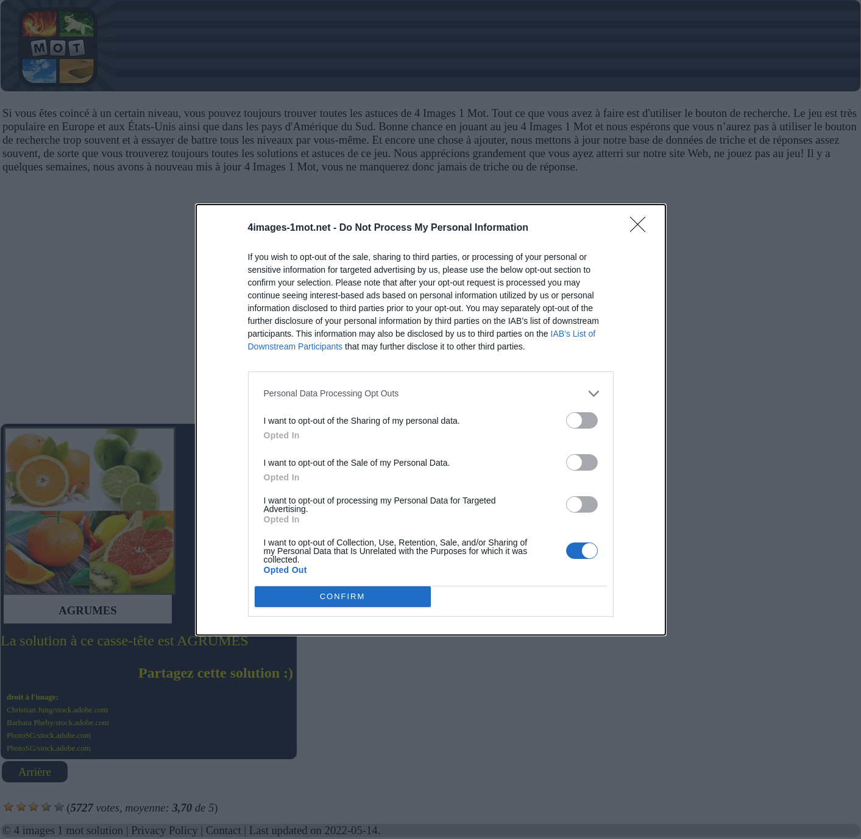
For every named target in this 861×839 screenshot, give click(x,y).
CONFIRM (343, 596)
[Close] (641, 228)
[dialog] (430, 420)
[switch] (582, 420)
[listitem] (431, 393)
